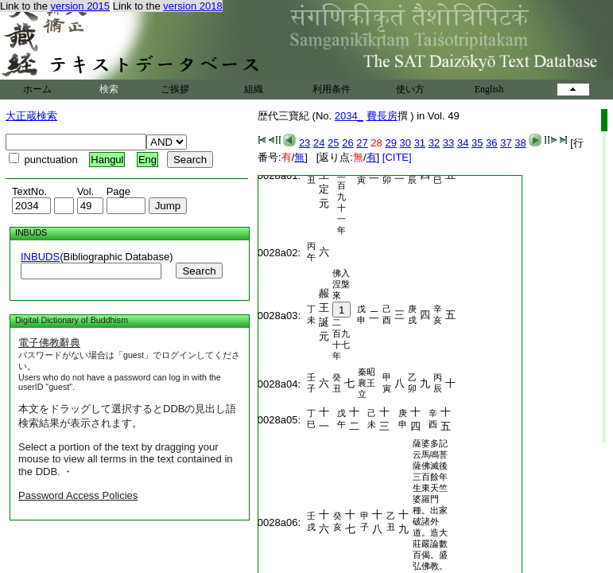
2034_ (349, 116)
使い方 (410, 89)
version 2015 (80, 6)
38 (520, 143)
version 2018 (192, 6)
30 (405, 143)
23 (304, 143)
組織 (253, 89)
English (489, 89)
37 (505, 143)
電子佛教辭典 (49, 343)
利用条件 (331, 89)
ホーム (37, 89)
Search (198, 271)
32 (434, 143)
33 (448, 143)
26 (347, 143)
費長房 (382, 116)
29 (390, 143)
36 (491, 143)
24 (318, 143)
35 (477, 143)
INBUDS (40, 257)
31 (419, 143)
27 (361, 143)
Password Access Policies (78, 495)
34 (462, 143)
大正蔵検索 (31, 116)
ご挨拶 (175, 89)
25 (333, 143)
